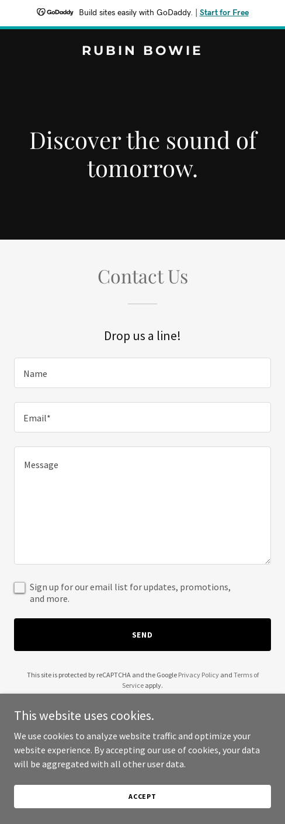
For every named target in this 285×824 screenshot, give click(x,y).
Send (143, 634)
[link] (142, 51)
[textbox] (142, 373)
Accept (142, 796)
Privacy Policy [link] (198, 674)
